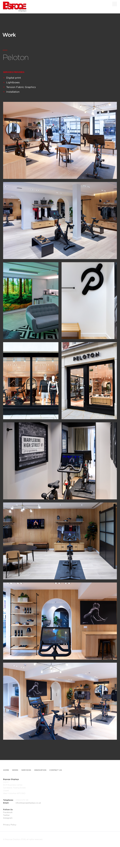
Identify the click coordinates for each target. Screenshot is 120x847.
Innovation (40, 770)
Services (26, 770)
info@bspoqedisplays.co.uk (28, 803)
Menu (114, 4)
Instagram (7, 818)
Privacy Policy (9, 825)
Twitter (6, 815)
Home (6, 770)
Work (15, 770)
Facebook (7, 812)
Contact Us (55, 770)
